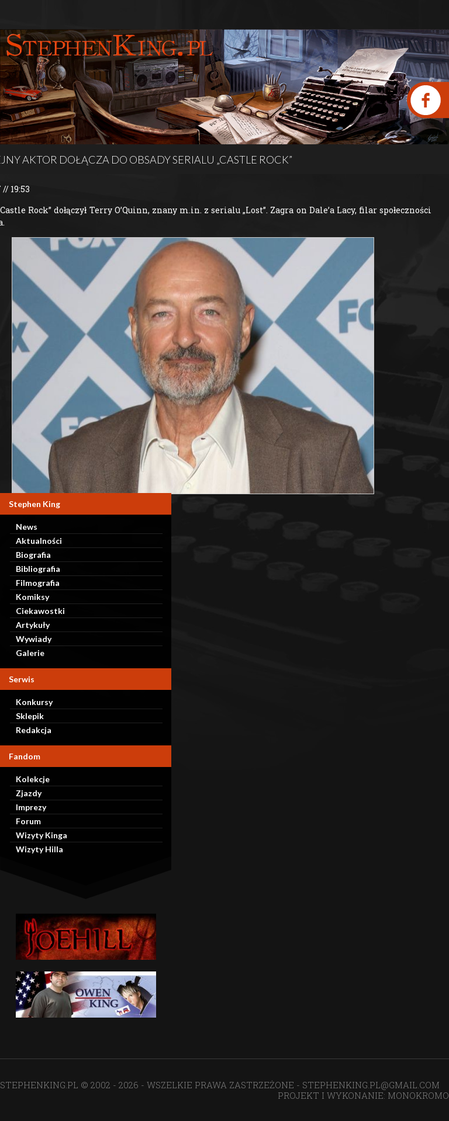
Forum (28, 821)
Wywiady (33, 639)
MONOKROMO (418, 1095)
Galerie (30, 653)
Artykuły (33, 625)
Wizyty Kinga (41, 835)
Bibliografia (38, 569)
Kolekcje (33, 779)
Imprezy (31, 807)
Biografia (33, 555)
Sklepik (30, 716)
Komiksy (32, 597)
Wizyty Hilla (39, 849)
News (26, 527)
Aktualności (39, 541)
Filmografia (38, 583)
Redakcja (33, 730)
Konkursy (34, 702)
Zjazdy (29, 793)
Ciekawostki (40, 611)
